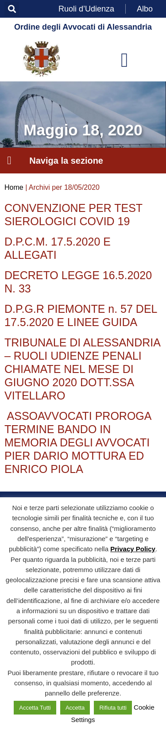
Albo (145, 8)
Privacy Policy (132, 549)
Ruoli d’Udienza (86, 8)
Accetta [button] (75, 707)
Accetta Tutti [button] (35, 707)
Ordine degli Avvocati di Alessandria (83, 27)
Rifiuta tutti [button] (112, 707)
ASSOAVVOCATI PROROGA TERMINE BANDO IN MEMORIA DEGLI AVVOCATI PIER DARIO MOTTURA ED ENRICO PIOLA (77, 442)
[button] (11, 9)
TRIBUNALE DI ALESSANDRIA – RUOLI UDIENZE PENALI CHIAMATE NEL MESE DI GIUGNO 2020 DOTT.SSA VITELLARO (82, 369)
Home (13, 187)
